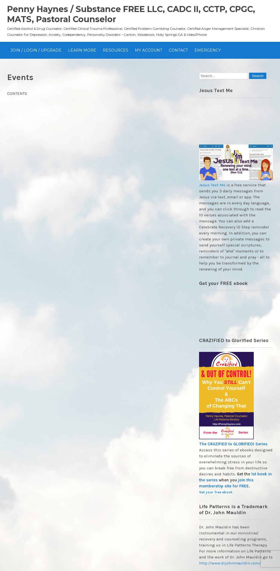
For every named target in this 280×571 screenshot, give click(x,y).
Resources (115, 50)
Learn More (82, 50)
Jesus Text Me (212, 185)
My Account (148, 50)
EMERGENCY (207, 50)
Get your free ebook (215, 492)
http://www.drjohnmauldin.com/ (230, 563)
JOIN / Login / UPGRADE (36, 50)
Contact (178, 50)
